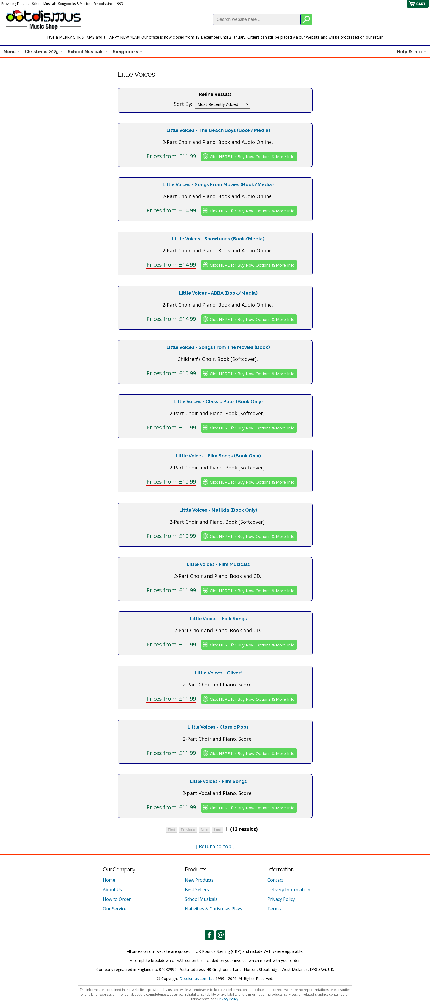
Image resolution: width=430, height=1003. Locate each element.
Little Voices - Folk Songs (218, 618)
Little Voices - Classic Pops (218, 727)
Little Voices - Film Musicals (218, 564)
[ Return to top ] (215, 846)
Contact (275, 880)
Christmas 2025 (42, 51)
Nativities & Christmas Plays (213, 909)
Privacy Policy (281, 899)
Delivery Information (288, 890)
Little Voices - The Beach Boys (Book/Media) (218, 130)
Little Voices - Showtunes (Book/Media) (218, 238)
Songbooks (125, 51)
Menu (10, 51)
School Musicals (86, 51)
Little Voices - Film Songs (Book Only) (218, 455)
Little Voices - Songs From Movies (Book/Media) (218, 184)
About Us (112, 890)
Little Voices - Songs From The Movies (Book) (218, 347)
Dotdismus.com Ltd (196, 978)
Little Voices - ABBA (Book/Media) (218, 293)
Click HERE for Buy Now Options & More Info (252, 156)
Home (109, 880)
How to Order (117, 899)
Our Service (114, 909)
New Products (199, 880)
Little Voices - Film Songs (218, 781)
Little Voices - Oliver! (218, 673)
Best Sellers (197, 890)
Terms (274, 909)
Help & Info (409, 51)
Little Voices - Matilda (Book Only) (218, 510)
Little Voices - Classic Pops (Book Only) (218, 401)
